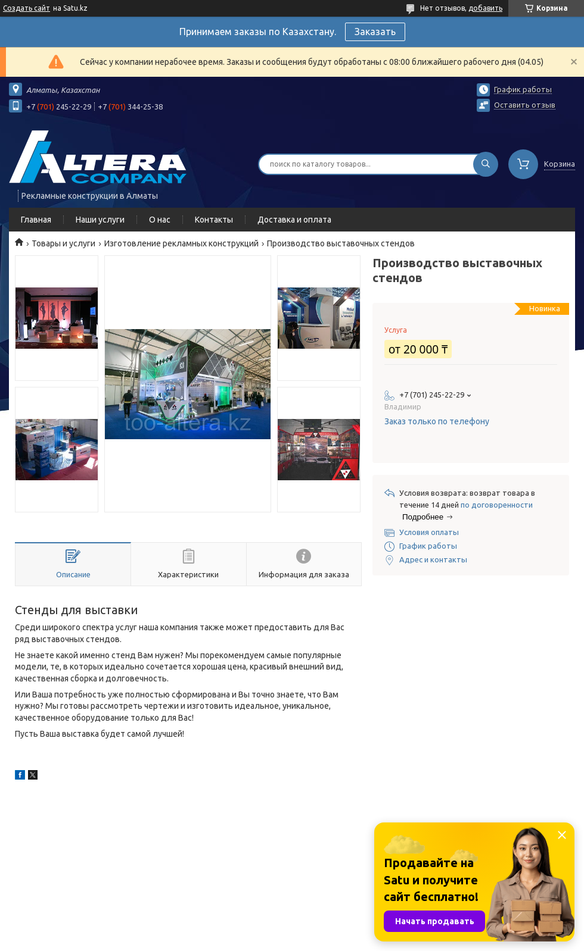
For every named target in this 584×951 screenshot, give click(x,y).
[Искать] (485, 164)
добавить (485, 8)
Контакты (214, 219)
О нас (159, 219)
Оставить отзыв (524, 105)
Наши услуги (100, 219)
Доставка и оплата (294, 219)
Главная (36, 219)
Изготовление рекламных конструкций (181, 243)
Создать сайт (26, 8)
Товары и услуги (63, 243)
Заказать (375, 31)
